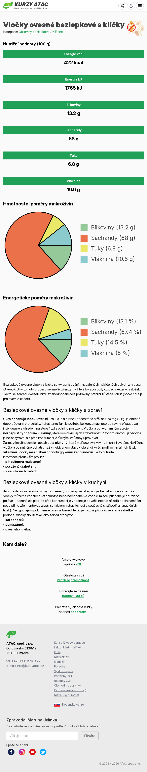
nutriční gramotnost (73, 580)
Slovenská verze (69, 705)
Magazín (59, 661)
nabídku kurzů (73, 596)
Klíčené (57, 32)
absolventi (79, 612)
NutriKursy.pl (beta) (66, 695)
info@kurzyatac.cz (30, 666)
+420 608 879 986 (25, 661)
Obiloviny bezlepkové (34, 32)
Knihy (57, 652)
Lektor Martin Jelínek (68, 647)
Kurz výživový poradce (69, 642)
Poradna (59, 666)
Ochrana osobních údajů (70, 690)
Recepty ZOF (63, 680)
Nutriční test (61, 657)
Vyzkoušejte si (63, 671)
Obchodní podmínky (67, 685)
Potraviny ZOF (63, 676)
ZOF (79, 564)
